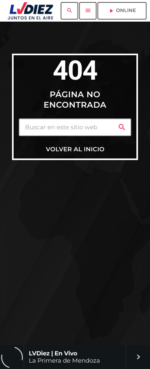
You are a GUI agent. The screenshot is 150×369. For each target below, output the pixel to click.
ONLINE (122, 11)
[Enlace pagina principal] (30, 11)
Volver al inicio (75, 149)
